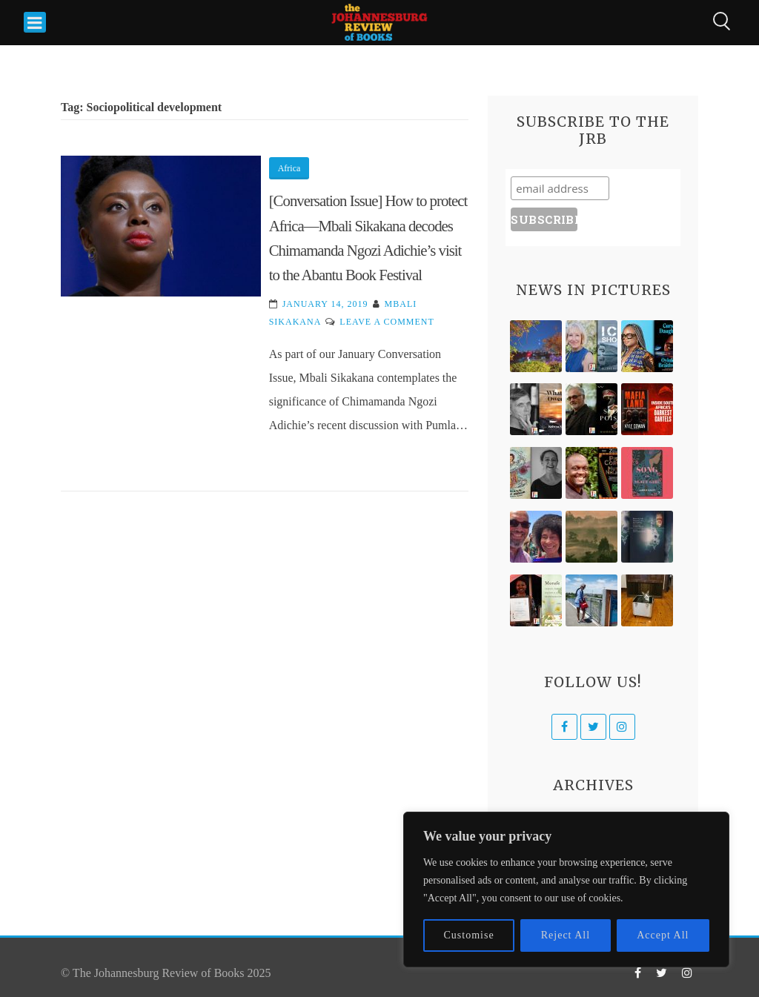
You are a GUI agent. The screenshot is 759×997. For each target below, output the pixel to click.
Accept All (663, 935)
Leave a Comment (386, 322)
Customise (469, 935)
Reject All (565, 935)
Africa (289, 168)
